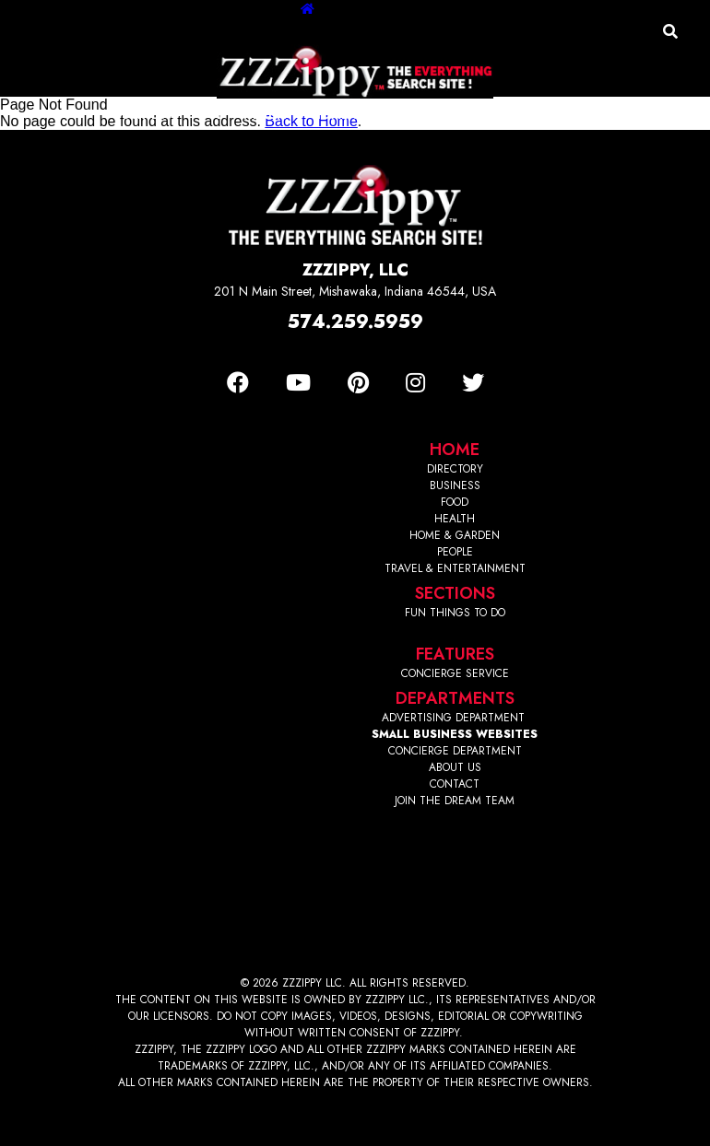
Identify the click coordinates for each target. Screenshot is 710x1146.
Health (268, 115)
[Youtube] (298, 382)
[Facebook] (238, 382)
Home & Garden (365, 115)
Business (142, 115)
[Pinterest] (358, 382)
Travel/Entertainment (516, 115)
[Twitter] (473, 382)
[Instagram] (415, 382)
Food (208, 115)
